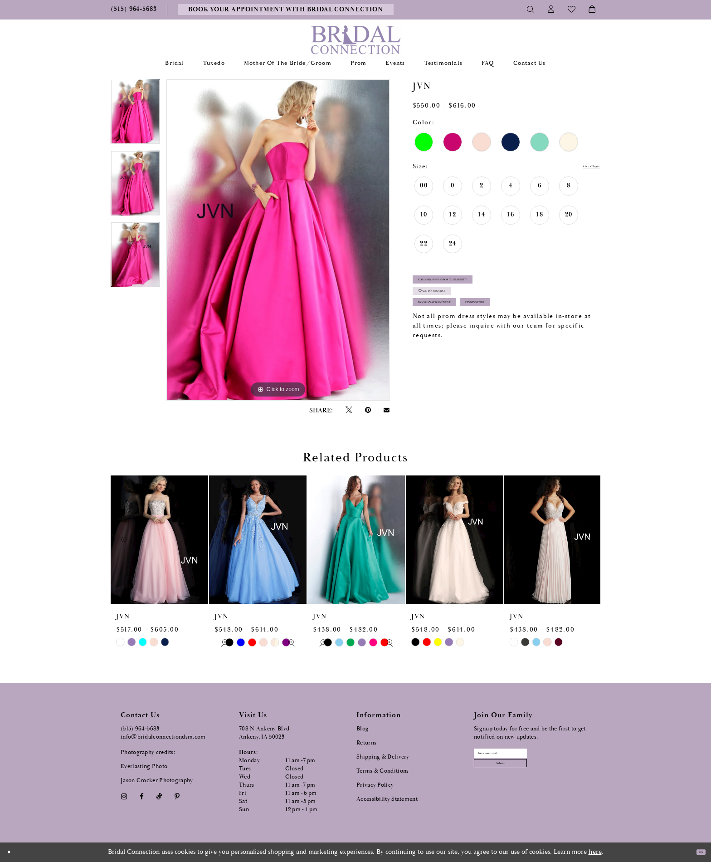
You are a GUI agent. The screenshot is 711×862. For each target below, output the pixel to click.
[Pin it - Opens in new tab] (368, 410)
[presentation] (159, 539)
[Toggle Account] (551, 9)
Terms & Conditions (382, 771)
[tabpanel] (135, 115)
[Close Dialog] (13, 852)
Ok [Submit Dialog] (696, 852)
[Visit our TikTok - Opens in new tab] (159, 796)
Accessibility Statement (387, 799)
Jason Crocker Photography (157, 780)
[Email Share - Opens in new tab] (387, 410)
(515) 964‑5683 (140, 729)
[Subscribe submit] (528, 777)
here (595, 851)
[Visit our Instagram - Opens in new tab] (124, 796)
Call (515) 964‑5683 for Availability (478, 288)
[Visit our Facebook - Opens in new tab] (141, 796)
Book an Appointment (460, 333)
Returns (366, 743)
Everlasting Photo (144, 766)
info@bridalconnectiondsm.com (163, 737)
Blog (362, 729)
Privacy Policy (375, 785)
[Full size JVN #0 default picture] (278, 240)
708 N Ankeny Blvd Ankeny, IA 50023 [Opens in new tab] (264, 733)
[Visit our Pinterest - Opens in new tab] (177, 796)
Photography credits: (148, 752)
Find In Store (548, 333)
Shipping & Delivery (382, 757)
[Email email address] (528, 758)
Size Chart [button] (582, 167)
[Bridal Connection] (356, 40)
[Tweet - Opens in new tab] (348, 410)
